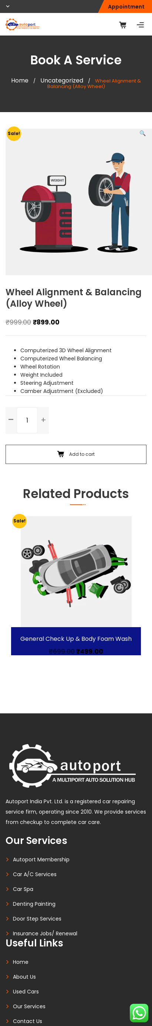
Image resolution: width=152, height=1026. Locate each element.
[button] (142, 133)
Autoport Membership (41, 859)
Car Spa (23, 889)
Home (19, 80)
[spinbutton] (27, 420)
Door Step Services (37, 918)
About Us (24, 976)
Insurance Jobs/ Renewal (45, 933)
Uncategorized (61, 80)
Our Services (29, 1006)
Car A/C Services (35, 874)
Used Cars (26, 991)
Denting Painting (34, 904)
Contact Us (27, 1021)
